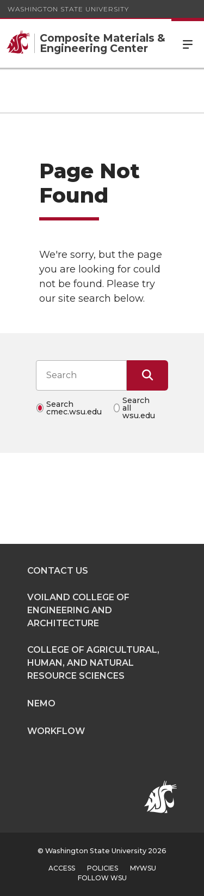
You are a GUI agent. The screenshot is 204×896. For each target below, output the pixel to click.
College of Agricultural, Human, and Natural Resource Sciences (93, 663)
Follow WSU (102, 878)
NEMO (41, 703)
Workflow (56, 731)
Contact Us (57, 571)
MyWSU (143, 868)
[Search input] (81, 375)
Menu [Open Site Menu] (187, 43)
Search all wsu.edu (138, 408)
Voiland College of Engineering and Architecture (78, 610)
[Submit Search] (147, 375)
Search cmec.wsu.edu (74, 408)
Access (61, 868)
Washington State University (68, 9)
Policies (102, 868)
